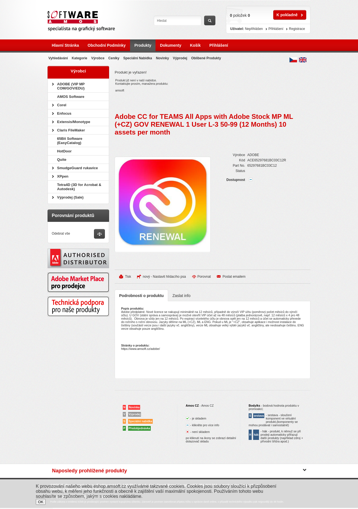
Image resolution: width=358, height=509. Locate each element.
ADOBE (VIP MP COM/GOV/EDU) (70, 86)
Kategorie (79, 58)
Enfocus (64, 113)
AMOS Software (70, 97)
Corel (61, 105)
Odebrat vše (61, 233)
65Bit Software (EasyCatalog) (69, 140)
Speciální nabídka (137, 58)
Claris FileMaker (71, 130)
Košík (195, 45)
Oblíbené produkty (206, 58)
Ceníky (113, 58)
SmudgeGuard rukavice (77, 168)
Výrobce (97, 58)
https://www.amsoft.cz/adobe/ (140, 348)
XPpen (62, 176)
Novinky (162, 58)
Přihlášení (218, 45)
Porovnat (204, 277)
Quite (61, 159)
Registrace (297, 29)
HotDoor (64, 151)
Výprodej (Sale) (70, 197)
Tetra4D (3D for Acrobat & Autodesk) (79, 187)
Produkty (142, 45)
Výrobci (78, 71)
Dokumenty (170, 45)
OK (40, 502)
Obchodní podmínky (107, 45)
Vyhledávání (58, 58)
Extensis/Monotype (73, 122)
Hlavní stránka (65, 45)
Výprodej (180, 58)
